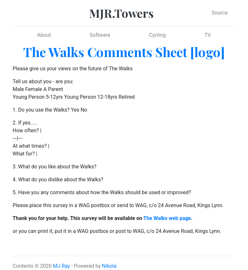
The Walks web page (167, 218)
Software (100, 35)
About (44, 35)
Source (220, 13)
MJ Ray (61, 266)
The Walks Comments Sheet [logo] (124, 51)
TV (207, 35)
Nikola (109, 266)
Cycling (157, 35)
